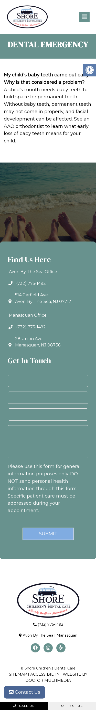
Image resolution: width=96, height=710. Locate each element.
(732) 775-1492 (31, 283)
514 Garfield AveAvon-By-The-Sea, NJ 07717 (43, 298)
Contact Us (24, 692)
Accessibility (44, 674)
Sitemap (18, 674)
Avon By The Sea (38, 635)
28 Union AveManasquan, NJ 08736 (37, 342)
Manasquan (67, 635)
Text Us (72, 706)
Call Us (24, 706)
